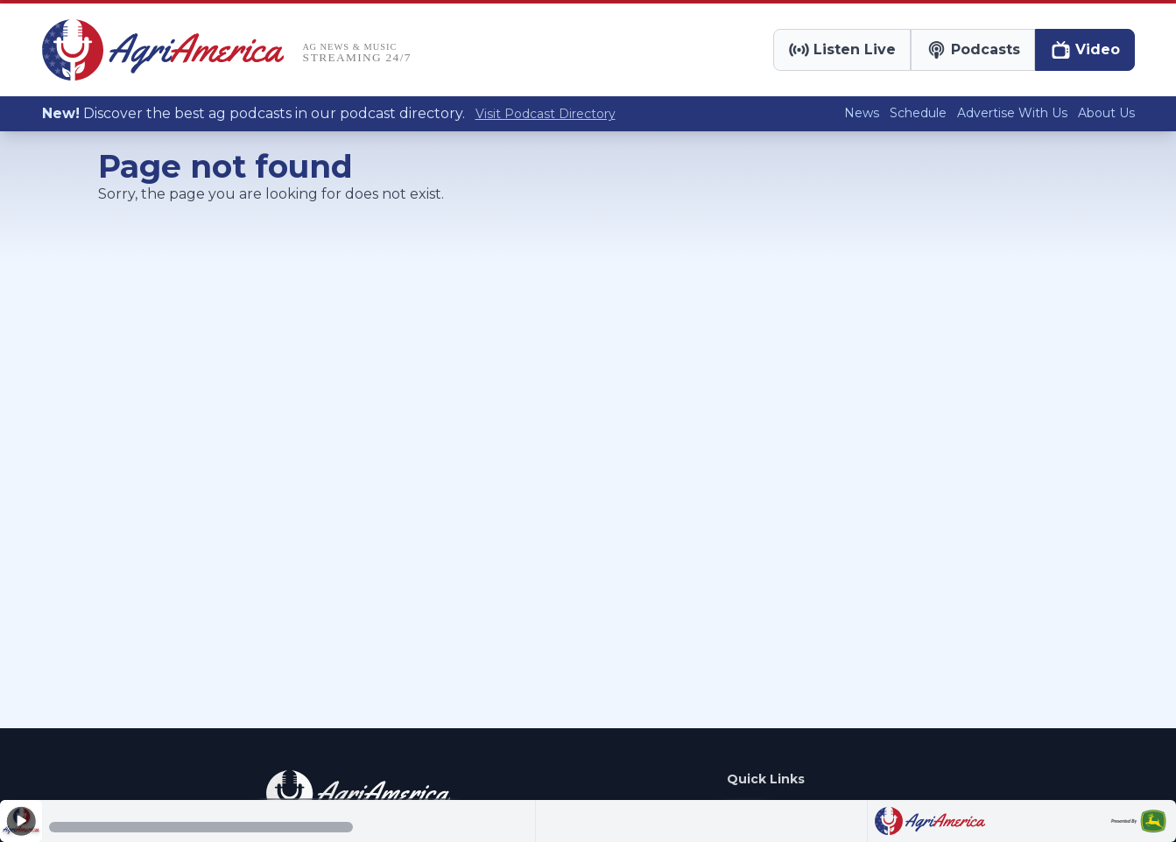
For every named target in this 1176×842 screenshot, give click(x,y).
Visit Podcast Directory (545, 114)
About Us (1106, 113)
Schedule (918, 113)
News (861, 113)
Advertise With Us (1012, 113)
